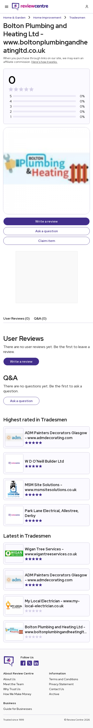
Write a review (46, 221)
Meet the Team (13, 684)
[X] (29, 664)
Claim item (46, 241)
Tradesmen (77, 17)
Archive (54, 694)
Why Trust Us (11, 689)
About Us (9, 679)
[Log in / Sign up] (86, 6)
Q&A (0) (40, 318)
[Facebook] (23, 664)
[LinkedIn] (36, 664)
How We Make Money (17, 694)
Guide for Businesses (17, 709)
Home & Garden (14, 17)
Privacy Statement (61, 684)
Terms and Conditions (63, 679)
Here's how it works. (44, 62)
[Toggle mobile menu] (6, 6)
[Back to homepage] (30, 6)
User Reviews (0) (16, 318)
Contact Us (56, 689)
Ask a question (46, 231)
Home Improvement (47, 17)
